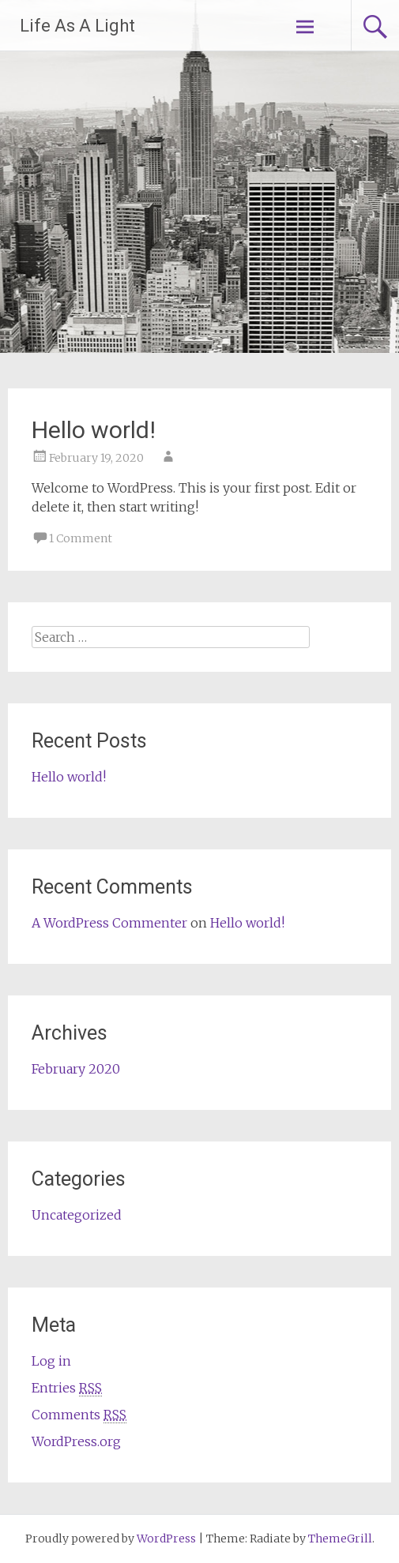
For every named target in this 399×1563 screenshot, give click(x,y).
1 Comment (80, 538)
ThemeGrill (340, 1538)
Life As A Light (77, 26)
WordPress (166, 1538)
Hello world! (94, 430)
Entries (67, 1388)
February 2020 (76, 1069)
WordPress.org (76, 1441)
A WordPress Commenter (109, 923)
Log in (51, 1361)
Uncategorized (77, 1215)
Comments (79, 1415)
